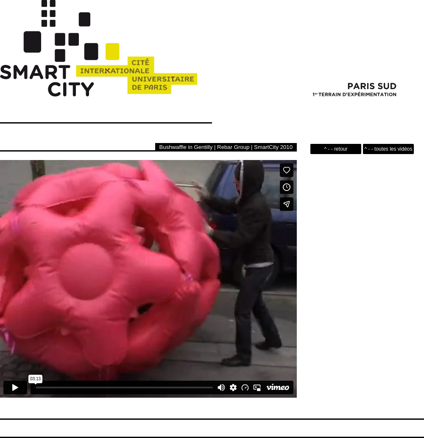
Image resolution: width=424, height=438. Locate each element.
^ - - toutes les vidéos (388, 149)
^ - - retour (336, 149)
